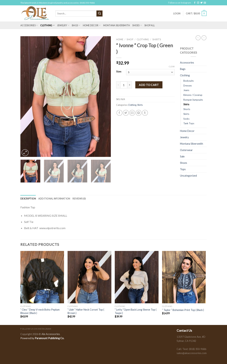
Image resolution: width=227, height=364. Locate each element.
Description (28, 198)
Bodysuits (188, 80)
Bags (76, 25)
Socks (186, 118)
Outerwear (186, 150)
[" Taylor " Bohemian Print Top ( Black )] (184, 277)
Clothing (47, 25)
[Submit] (99, 13)
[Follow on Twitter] (201, 3)
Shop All (149, 25)
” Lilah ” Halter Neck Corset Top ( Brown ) (86, 311)
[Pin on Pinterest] (139, 113)
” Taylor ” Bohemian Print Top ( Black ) (183, 309)
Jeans (186, 90)
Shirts (156, 39)
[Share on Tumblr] (145, 113)
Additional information (54, 198)
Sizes (118, 71)
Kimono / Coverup (192, 95)
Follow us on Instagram (179, 2)
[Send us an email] (205, 3)
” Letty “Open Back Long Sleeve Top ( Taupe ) (135, 311)
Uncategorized (188, 175)
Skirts (186, 114)
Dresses (187, 85)
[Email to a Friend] (132, 113)
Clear (172, 66)
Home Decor (92, 25)
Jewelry (63, 25)
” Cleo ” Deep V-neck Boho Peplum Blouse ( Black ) (40, 311)
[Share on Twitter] (126, 113)
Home (119, 39)
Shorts (186, 109)
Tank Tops (188, 123)
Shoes (137, 25)
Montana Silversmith (116, 25)
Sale (182, 156)
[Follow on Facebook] (195, 3)
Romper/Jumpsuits (193, 99)
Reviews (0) (79, 198)
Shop (130, 39)
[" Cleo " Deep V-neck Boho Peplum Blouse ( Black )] (42, 277)
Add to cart (149, 84)
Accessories (29, 25)
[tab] (28, 198)
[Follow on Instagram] (198, 3)
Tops (183, 169)
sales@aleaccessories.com (192, 353)
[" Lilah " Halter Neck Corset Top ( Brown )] (89, 277)
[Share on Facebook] (119, 113)
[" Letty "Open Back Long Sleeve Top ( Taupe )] (137, 277)
